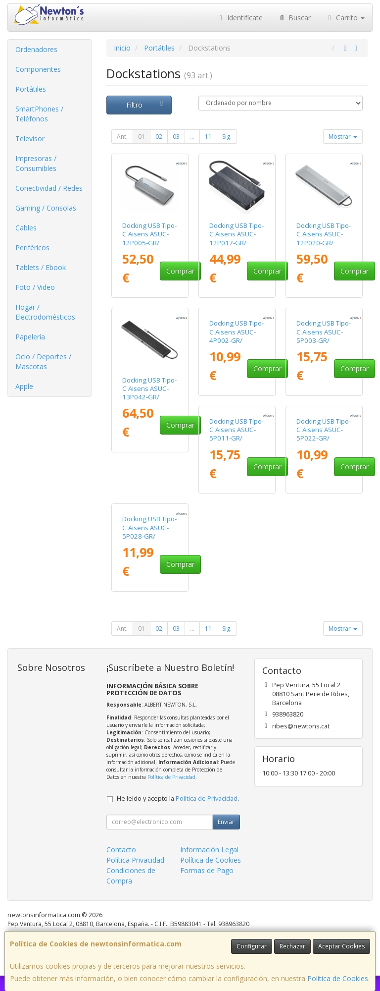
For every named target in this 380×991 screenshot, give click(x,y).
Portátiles (30, 89)
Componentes (38, 69)
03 (176, 136)
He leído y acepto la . (178, 813)
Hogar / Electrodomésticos (45, 312)
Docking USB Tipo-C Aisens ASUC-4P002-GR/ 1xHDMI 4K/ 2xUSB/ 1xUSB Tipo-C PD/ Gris (236, 401)
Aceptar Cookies (341, 946)
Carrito (345, 17)
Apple (24, 386)
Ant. (122, 136)
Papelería (30, 336)
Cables (26, 227)
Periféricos (32, 247)
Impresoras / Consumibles (35, 163)
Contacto (121, 864)
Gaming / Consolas (45, 208)
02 (158, 136)
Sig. (227, 136)
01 (141, 136)
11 (208, 136)
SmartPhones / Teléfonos (39, 113)
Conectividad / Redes (49, 188)
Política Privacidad (135, 875)
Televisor (30, 138)
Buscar (294, 17)
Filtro (146, 105)
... (192, 136)
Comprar (180, 270)
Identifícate (240, 17)
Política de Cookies (337, 978)
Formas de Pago (207, 885)
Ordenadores (36, 49)
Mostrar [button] (343, 136)
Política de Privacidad (171, 792)
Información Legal (209, 864)
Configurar (252, 946)
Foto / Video (35, 287)
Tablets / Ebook (40, 267)
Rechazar (292, 946)
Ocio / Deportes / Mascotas (43, 361)
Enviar (226, 836)
